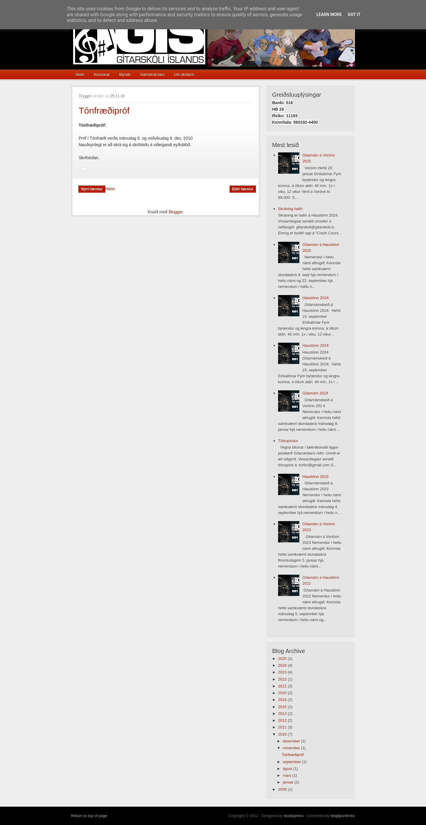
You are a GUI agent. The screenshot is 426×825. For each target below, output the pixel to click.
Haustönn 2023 (315, 476)
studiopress (293, 815)
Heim (79, 74)
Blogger (176, 212)
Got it (354, 14)
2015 (283, 707)
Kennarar (101, 74)
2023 (283, 672)
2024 (283, 665)
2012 (283, 720)
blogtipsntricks (343, 815)
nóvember (292, 748)
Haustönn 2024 (315, 345)
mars (288, 775)
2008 (283, 789)
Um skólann (184, 74)
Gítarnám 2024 (315, 393)
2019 (283, 699)
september (292, 762)
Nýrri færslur (92, 189)
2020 (283, 693)
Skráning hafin (290, 209)
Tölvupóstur (288, 441)
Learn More (329, 14)
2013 (283, 713)
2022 (283, 679)
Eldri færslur (242, 189)
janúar (289, 782)
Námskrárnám (152, 74)
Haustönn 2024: (316, 298)
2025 (283, 658)
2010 (283, 734)
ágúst (288, 768)
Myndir (125, 74)
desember (292, 741)
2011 (283, 727)
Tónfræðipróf (104, 110)
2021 (283, 686)
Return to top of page (89, 815)
